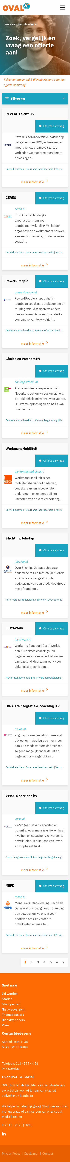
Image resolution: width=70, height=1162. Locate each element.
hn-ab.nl (20, 729)
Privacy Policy (11, 1153)
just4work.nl (23, 639)
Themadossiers (13, 1015)
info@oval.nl (11, 1069)
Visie (5, 1025)
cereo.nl (20, 209)
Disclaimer (31, 1153)
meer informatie (35, 181)
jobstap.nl (21, 561)
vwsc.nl (20, 819)
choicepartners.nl (26, 382)
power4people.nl (26, 292)
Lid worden (10, 994)
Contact (47, 1153)
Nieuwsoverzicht (14, 1009)
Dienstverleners (13, 1020)
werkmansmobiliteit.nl (29, 472)
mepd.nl (20, 897)
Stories (7, 999)
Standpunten (11, 1004)
